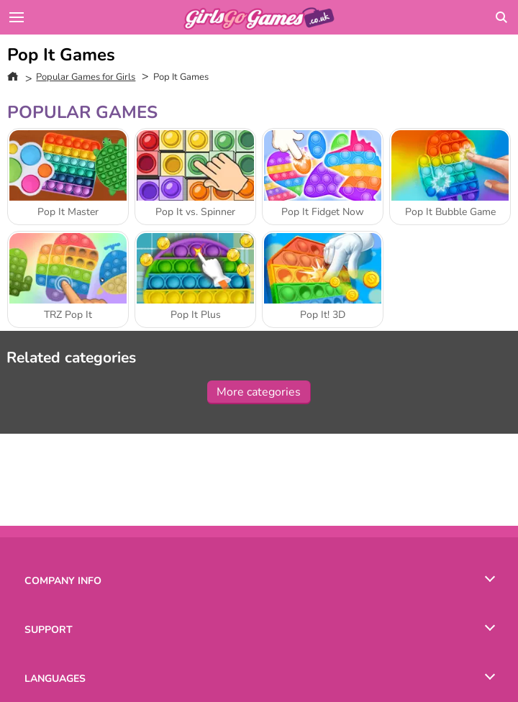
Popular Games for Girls (85, 76)
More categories (259, 392)
